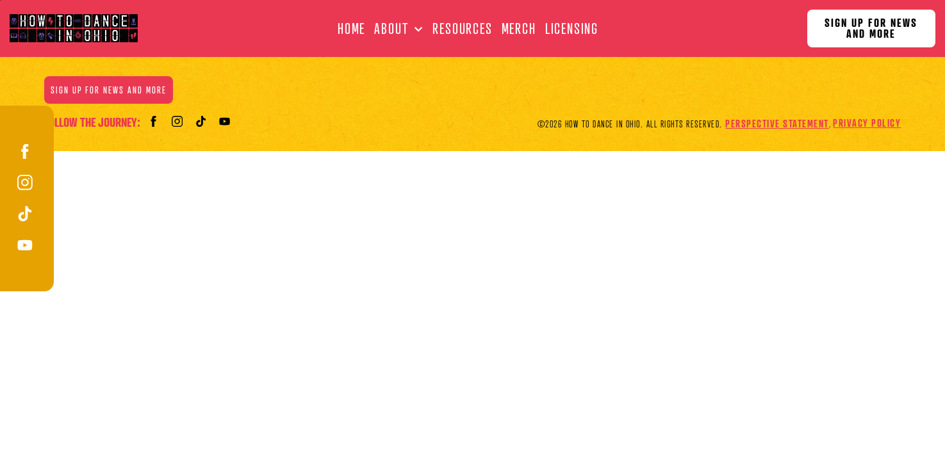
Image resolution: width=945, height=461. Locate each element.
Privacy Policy (867, 123)
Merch (519, 28)
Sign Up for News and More (871, 28)
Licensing (571, 28)
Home (351, 28)
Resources (462, 28)
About (391, 28)
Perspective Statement (777, 123)
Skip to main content (0, 0)
